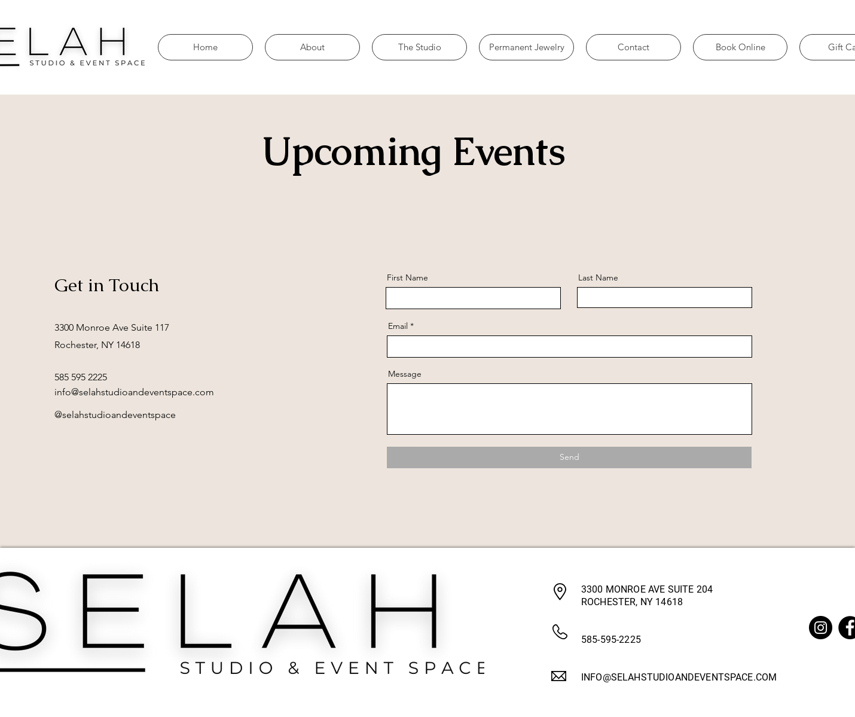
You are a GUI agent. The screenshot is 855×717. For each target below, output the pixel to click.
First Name (407, 277)
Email (398, 326)
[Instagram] (820, 627)
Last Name (598, 277)
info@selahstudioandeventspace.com (134, 392)
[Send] (569, 457)
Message (405, 374)
